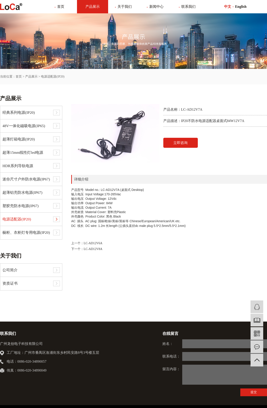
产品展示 (92, 6)
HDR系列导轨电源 (17, 166)
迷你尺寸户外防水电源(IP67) (26, 179)
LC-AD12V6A (93, 243)
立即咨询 (180, 143)
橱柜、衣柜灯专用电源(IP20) (26, 232)
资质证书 (10, 283)
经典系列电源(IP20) (18, 112)
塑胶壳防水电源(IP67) (20, 206)
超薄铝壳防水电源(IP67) (22, 192)
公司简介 (10, 270)
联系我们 (188, 6)
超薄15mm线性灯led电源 (22, 152)
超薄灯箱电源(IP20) (18, 139)
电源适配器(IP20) (53, 76)
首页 (60, 6)
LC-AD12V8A (93, 249)
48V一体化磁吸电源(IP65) (23, 126)
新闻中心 (156, 6)
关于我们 (124, 6)
